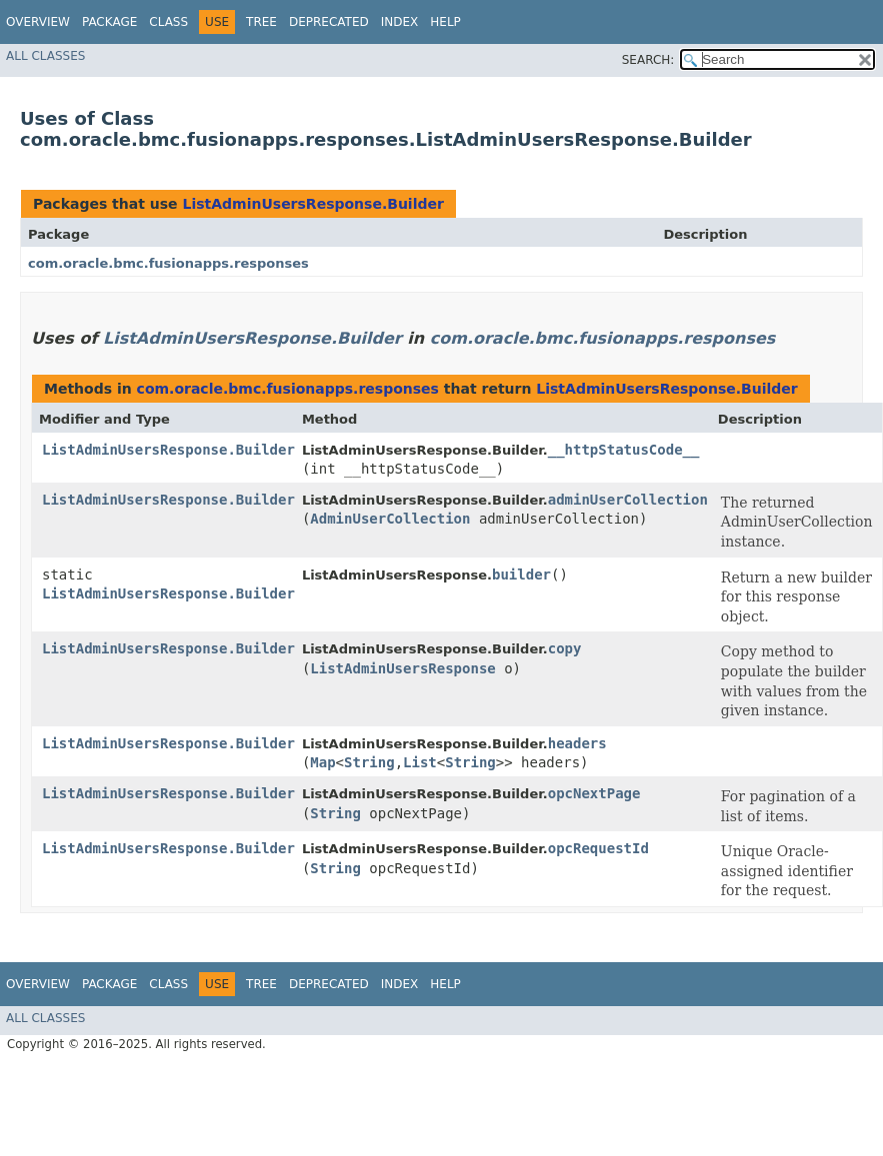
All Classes (45, 56)
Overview (38, 22)
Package (109, 22)
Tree (261, 22)
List (420, 762)
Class (168, 22)
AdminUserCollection (390, 519)
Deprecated (329, 22)
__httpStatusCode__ (624, 450)
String (369, 762)
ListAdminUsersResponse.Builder (312, 204)
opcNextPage (594, 793)
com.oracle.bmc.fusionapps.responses (168, 263)
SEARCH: (648, 60)
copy (565, 648)
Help (445, 22)
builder (521, 574)
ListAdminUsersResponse (402, 668)
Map (322, 762)
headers (577, 743)
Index (400, 22)
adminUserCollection (628, 500)
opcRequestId (598, 848)
